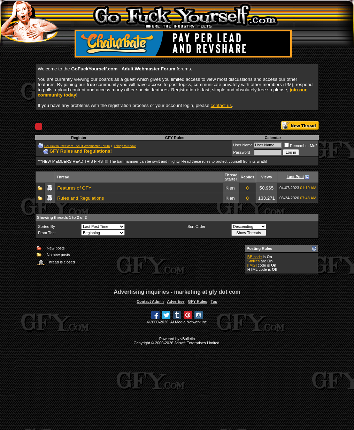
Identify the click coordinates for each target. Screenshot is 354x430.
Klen (230, 188)
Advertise (175, 301)
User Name (243, 145)
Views (266, 177)
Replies (247, 177)
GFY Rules (174, 138)
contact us (221, 105)
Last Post (295, 177)
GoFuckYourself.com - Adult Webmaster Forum (77, 146)
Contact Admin (150, 301)
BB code (254, 257)
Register (78, 138)
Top (213, 301)
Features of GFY (74, 188)
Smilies (253, 261)
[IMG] (252, 265)
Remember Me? (300, 146)
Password (241, 152)
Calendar (273, 138)
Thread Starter (231, 177)
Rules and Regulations (80, 198)
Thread (62, 177)
